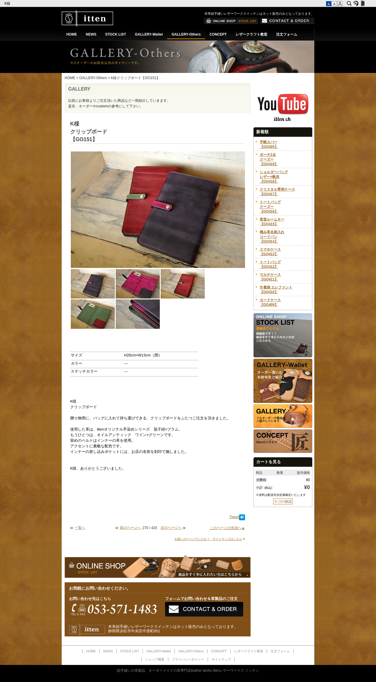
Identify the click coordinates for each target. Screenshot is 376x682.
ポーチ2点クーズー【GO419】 (269, 159)
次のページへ (171, 528)
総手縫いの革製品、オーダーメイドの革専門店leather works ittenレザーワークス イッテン (188, 670)
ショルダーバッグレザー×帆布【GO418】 (274, 177)
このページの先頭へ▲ (227, 528)
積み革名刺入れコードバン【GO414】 (272, 237)
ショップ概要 (154, 659)
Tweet (234, 517)
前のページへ (130, 528)
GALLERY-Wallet (149, 34)
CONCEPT (218, 34)
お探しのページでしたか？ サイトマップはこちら (208, 539)
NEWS (91, 34)
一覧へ (80, 528)
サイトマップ (221, 659)
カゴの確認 (283, 501)
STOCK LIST (115, 34)
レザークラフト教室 (251, 34)
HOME (71, 34)
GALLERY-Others (186, 34)
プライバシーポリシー (188, 659)
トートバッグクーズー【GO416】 (270, 207)
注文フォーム (286, 34)
